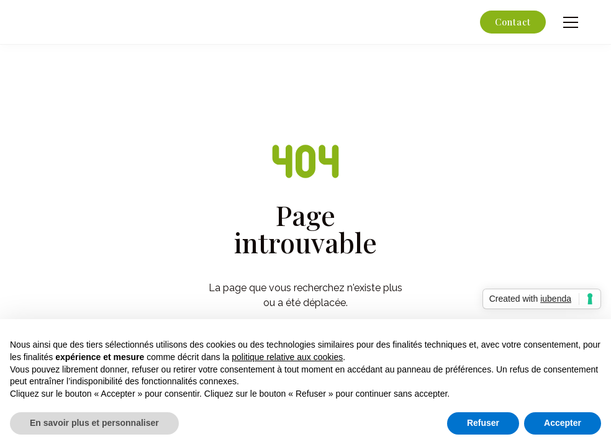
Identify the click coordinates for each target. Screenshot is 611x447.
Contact (513, 22)
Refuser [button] (483, 423)
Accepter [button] (562, 423)
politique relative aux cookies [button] (287, 357)
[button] (568, 22)
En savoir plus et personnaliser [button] (94, 423)
